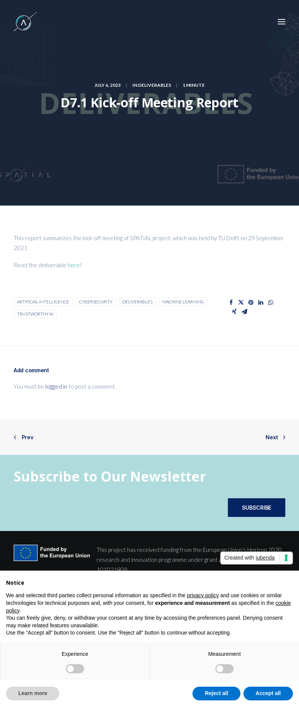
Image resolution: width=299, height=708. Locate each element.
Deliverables (154, 85)
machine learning (183, 301)
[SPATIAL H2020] (25, 21)
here (74, 265)
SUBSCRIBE (256, 507)
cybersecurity (96, 301)
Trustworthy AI (35, 313)
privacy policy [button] (203, 595)
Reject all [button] (216, 693)
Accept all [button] (268, 693)
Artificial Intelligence (43, 301)
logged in (56, 386)
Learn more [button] (32, 693)
